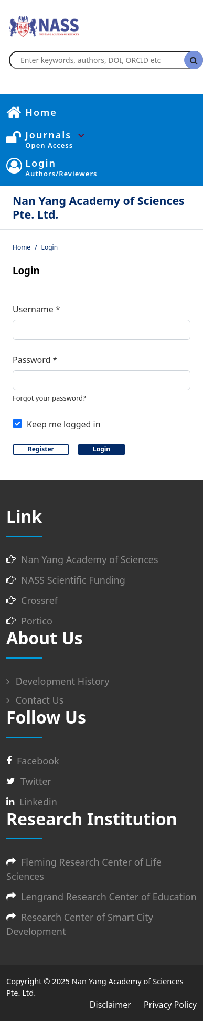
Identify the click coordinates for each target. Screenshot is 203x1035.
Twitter (35, 781)
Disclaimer (110, 1004)
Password (35, 359)
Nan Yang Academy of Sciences (89, 559)
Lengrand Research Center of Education (109, 896)
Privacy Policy (170, 1004)
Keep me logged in (64, 424)
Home (21, 247)
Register (41, 449)
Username (36, 309)
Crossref (39, 600)
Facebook (38, 760)
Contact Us (34, 700)
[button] (111, 135)
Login (101, 449)
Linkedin (38, 801)
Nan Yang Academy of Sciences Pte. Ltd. (99, 207)
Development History (57, 681)
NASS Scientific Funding (73, 580)
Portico (36, 620)
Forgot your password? (49, 398)
